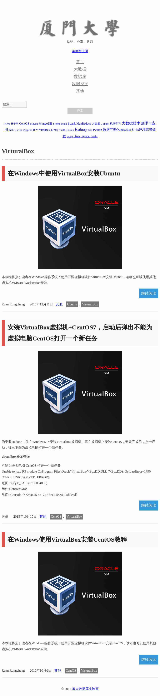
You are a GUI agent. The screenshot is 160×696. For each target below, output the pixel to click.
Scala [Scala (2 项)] (64, 123)
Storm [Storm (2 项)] (56, 123)
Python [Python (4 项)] (97, 129)
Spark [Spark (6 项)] (72, 123)
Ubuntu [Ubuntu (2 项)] (70, 129)
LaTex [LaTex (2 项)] (18, 129)
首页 (80, 61)
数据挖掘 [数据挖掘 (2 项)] (125, 129)
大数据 (80, 69)
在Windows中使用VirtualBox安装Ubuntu (64, 173)
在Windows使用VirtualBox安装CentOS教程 (67, 539)
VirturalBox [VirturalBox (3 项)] (43, 129)
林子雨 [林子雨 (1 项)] (14, 123)
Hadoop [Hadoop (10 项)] (81, 129)
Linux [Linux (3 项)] (54, 129)
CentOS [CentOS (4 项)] (24, 123)
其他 (80, 91)
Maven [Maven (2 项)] (34, 123)
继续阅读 (148, 293)
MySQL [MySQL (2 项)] (86, 136)
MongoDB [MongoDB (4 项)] (45, 123)
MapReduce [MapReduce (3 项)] (83, 123)
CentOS (56, 516)
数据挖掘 (80, 83)
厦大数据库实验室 (85, 689)
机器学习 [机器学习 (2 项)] (115, 123)
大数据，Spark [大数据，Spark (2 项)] (100, 123)
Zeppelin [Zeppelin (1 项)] (27, 130)
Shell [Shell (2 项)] (62, 129)
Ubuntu (72, 304)
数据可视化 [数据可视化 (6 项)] (111, 130)
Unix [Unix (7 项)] (77, 136)
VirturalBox (90, 304)
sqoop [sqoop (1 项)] (70, 136)
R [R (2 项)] (34, 129)
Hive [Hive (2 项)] (7, 123)
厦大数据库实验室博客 (80, 25)
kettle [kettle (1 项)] (12, 130)
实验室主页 (80, 51)
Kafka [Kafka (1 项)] (94, 136)
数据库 (80, 76)
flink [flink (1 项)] (90, 130)
